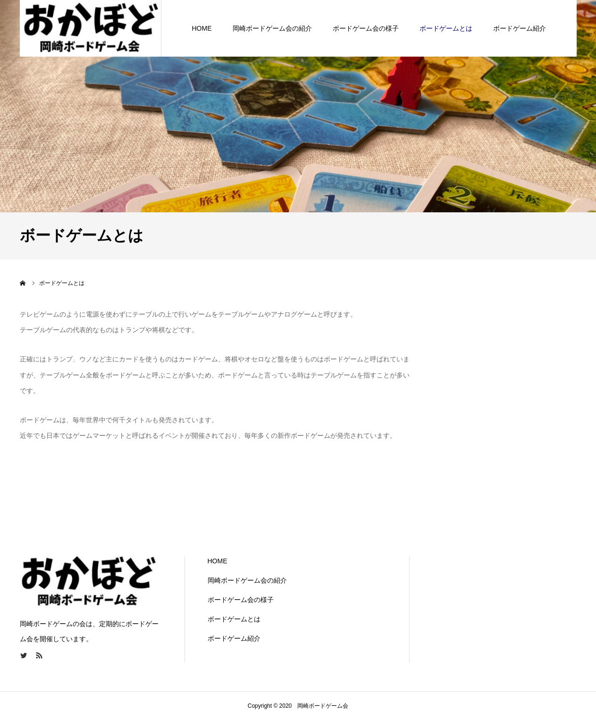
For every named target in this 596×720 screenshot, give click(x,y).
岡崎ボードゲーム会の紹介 (272, 28)
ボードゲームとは (446, 28)
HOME (202, 28)
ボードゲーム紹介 (519, 28)
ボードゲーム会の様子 (366, 28)
